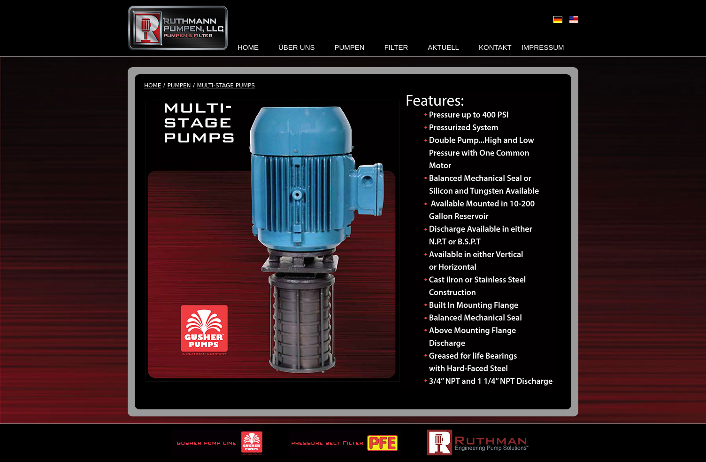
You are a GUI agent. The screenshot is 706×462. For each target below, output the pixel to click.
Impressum (543, 47)
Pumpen (350, 47)
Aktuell (443, 47)
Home (248, 47)
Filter (396, 47)
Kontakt (495, 47)
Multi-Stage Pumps (226, 86)
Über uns (296, 47)
